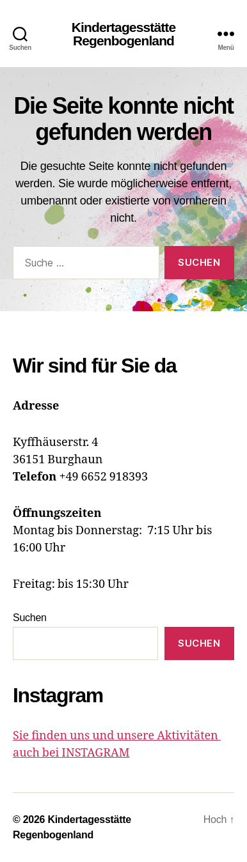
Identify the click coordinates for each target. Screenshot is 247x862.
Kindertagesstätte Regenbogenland (124, 33)
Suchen (30, 617)
